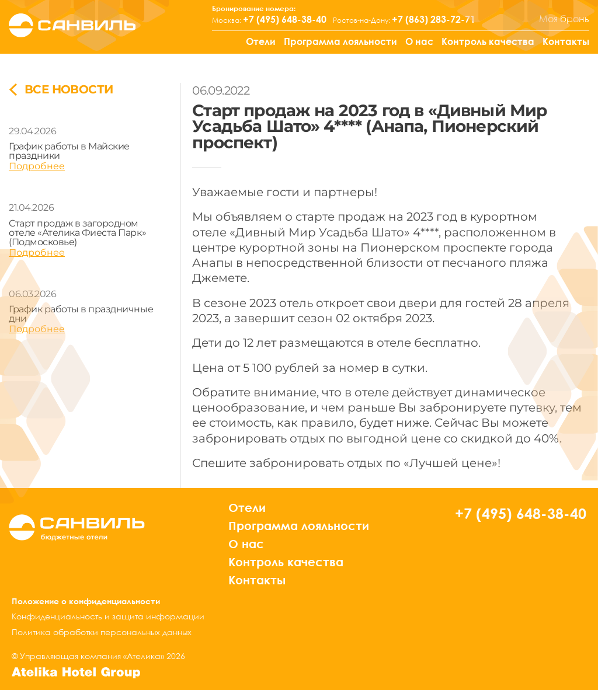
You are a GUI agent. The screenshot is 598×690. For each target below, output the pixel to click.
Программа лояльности (340, 41)
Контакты (566, 41)
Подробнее (37, 166)
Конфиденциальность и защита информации (108, 616)
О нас (419, 41)
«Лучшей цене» (451, 462)
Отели (261, 41)
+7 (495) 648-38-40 (284, 19)
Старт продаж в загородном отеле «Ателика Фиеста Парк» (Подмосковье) (77, 233)
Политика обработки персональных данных (102, 632)
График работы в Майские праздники (69, 151)
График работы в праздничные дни (81, 314)
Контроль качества (487, 41)
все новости (61, 89)
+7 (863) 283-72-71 (433, 19)
